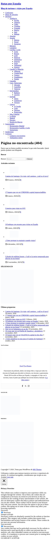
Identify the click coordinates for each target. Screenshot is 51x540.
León (16, 56)
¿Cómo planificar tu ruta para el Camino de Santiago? (24, 339)
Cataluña (13, 81)
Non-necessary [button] (6, 524)
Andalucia (13, 18)
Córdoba (17, 26)
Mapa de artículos (11, 15)
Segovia (17, 61)
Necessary (7, 512)
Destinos (8, 16)
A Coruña (17, 106)
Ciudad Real (18, 73)
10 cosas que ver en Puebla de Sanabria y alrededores (24, 331)
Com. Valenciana (16, 83)
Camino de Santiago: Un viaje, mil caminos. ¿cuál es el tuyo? (26, 176)
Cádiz (16, 24)
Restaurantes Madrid (17, 126)
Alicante (17, 85)
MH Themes (37, 469)
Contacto (8, 134)
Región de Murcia (16, 122)
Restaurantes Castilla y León (20, 128)
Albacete (17, 71)
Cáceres (17, 95)
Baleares (13, 46)
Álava (16, 99)
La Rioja (13, 116)
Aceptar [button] (3, 477)
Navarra (12, 120)
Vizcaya (17, 102)
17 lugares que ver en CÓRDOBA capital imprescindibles (25, 192)
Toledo (16, 79)
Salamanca (18, 59)
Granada (17, 28)
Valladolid (17, 65)
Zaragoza (17, 44)
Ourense (17, 110)
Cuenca (16, 75)
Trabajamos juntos (16, 138)
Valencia (17, 89)
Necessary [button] (4, 510)
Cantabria (13, 48)
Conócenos (9, 13)
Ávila (16, 52)
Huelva (16, 30)
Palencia (17, 58)
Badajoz (17, 93)
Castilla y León (15, 50)
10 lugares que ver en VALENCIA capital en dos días (24, 335)
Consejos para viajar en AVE (15, 208)
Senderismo (9, 132)
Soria (16, 63)
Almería (17, 22)
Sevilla (16, 20)
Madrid (12, 118)
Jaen (15, 32)
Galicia (12, 104)
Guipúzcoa (18, 100)
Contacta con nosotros (17, 136)
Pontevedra (18, 112)
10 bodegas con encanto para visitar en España (21, 224)
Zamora (17, 67)
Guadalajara (18, 77)
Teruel (16, 42)
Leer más (10, 477)
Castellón (17, 87)
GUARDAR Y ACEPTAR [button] (10, 538)
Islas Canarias (14, 114)
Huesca (16, 40)
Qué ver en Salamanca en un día (16, 329)
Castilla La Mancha (16, 69)
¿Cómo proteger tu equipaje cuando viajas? (20, 240)
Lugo (16, 108)
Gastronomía (9, 124)
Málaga (16, 34)
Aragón (12, 38)
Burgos (16, 54)
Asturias (12, 36)
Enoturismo (14, 130)
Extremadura (14, 91)
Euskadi (12, 97)
